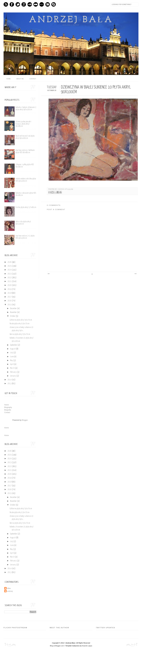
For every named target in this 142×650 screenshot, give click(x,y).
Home (6, 405)
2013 (10, 384)
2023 (10, 274)
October (13, 316)
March (12, 368)
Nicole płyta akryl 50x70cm (19, 324)
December (13, 308)
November (13, 312)
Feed (6, 4)
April (12, 364)
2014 (10, 380)
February (13, 372)
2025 (10, 266)
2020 (10, 285)
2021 (10, 281)
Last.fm (41, 4)
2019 (10, 289)
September (14, 345)
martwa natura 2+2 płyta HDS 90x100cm (25, 237)
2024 (10, 270)
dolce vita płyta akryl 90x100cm (23, 223)
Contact (32, 79)
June (12, 357)
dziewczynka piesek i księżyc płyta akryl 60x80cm (23, 124)
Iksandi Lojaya (87, 646)
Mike (9, 588)
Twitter (17, 4)
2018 (10, 293)
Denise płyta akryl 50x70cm (20, 334)
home (8, 79)
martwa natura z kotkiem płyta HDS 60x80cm (25, 151)
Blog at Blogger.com (57, 646)
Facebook (12, 4)
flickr (35, 4)
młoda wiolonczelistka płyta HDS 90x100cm (25, 180)
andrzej (61, 189)
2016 (10, 301)
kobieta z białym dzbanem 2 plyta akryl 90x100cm (25, 108)
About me (20, 79)
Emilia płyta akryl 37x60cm (25, 207)
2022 (10, 278)
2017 (10, 297)
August (13, 349)
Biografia (7, 410)
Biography (8, 407)
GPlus (23, 4)
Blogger (25, 420)
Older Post (135, 274)
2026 (10, 262)
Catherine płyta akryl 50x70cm (21, 320)
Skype (53, 4)
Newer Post (49, 274)
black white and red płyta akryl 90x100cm (25, 137)
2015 (10, 305)
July (11, 353)
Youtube (29, 4)
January (13, 376)
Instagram (47, 4)
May (11, 360)
